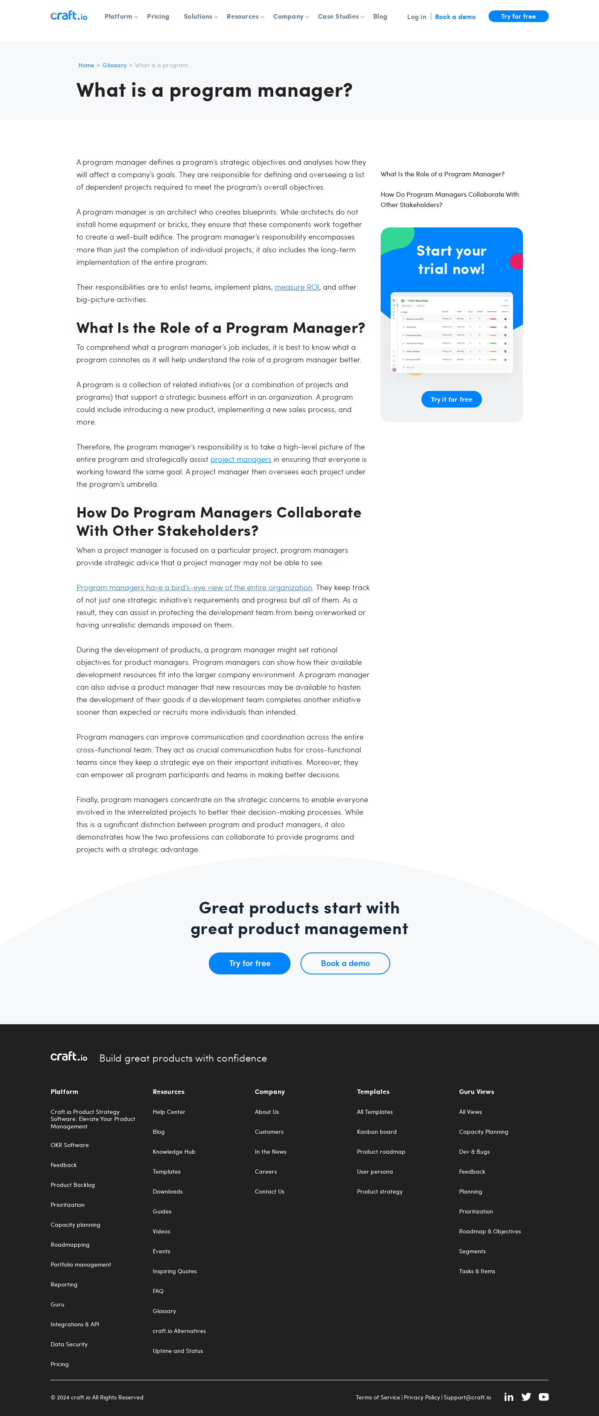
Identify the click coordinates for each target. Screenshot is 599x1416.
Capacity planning (75, 1224)
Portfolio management (81, 1264)
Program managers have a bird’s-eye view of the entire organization (194, 587)
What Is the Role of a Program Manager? (443, 173)
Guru (57, 1304)
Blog (380, 16)
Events (161, 1251)
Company (288, 16)
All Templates (375, 1112)
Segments (472, 1251)
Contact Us (269, 1191)
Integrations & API (75, 1324)
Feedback (64, 1165)
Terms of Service (378, 1397)
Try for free (518, 15)
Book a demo (455, 16)
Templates (167, 1171)
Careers (266, 1171)
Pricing (158, 16)
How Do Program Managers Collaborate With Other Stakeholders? (450, 199)
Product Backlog (73, 1185)
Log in (416, 16)
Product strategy (380, 1191)
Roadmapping (70, 1244)
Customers (269, 1131)
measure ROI (297, 286)
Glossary (115, 65)
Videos (161, 1231)
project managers (240, 459)
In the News (270, 1151)
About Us (267, 1112)
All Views (470, 1112)
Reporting (64, 1284)
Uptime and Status (178, 1351)
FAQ (158, 1291)
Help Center (169, 1112)
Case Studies (338, 16)
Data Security (69, 1344)
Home (86, 65)
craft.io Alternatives (179, 1331)
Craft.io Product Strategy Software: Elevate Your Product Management (93, 1119)
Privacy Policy (422, 1397)
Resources (243, 16)
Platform (119, 16)
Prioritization (68, 1204)
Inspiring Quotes (175, 1271)
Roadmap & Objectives (490, 1231)
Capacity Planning (484, 1131)
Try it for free (451, 399)
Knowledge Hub (174, 1151)
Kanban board (377, 1131)
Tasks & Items (477, 1271)
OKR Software (70, 1145)
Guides (162, 1211)
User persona (375, 1171)
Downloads (168, 1191)
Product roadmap (381, 1151)
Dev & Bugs (474, 1151)
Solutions (198, 16)
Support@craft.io (467, 1397)
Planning (470, 1191)
